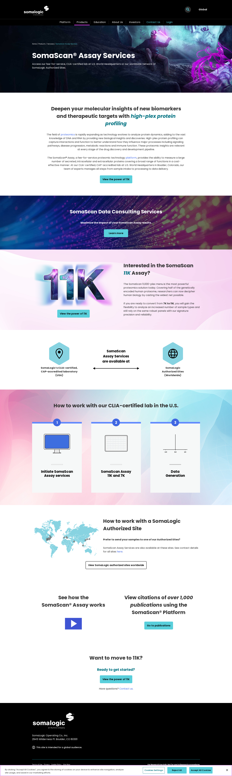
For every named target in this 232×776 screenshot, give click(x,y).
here (120, 551)
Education (100, 22)
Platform (65, 22)
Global (203, 9)
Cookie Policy (56, 764)
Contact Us (153, 22)
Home (34, 44)
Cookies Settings (153, 770)
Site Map (66, 764)
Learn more (116, 233)
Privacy (47, 764)
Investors (134, 22)
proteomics (68, 134)
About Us (117, 22)
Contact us (126, 688)
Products (82, 22)
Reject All (177, 770)
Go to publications (158, 625)
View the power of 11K (116, 179)
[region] (116, 770)
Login (169, 22)
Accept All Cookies (201, 770)
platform (131, 157)
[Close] (227, 770)
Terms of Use (37, 764)
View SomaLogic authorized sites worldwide (116, 565)
